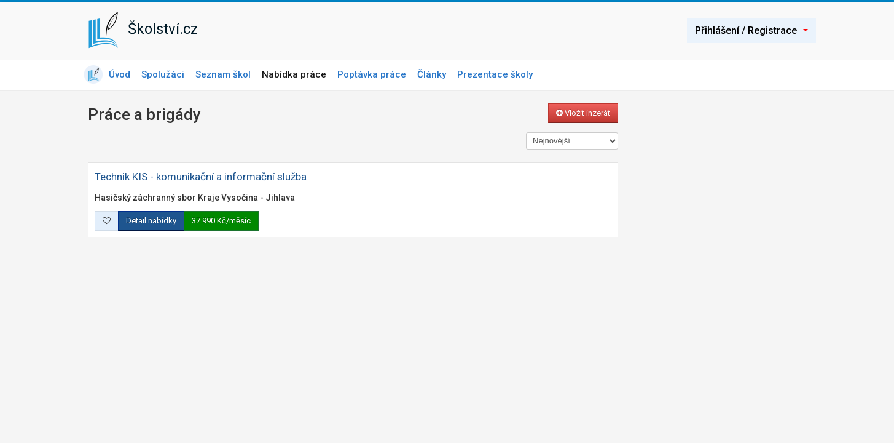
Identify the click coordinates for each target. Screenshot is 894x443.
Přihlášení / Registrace (751, 30)
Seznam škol (223, 74)
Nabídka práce (294, 74)
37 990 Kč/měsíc (221, 220)
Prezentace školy (495, 74)
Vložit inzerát (583, 113)
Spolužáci (162, 74)
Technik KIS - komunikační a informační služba (201, 176)
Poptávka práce (371, 74)
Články (431, 74)
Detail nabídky (151, 220)
